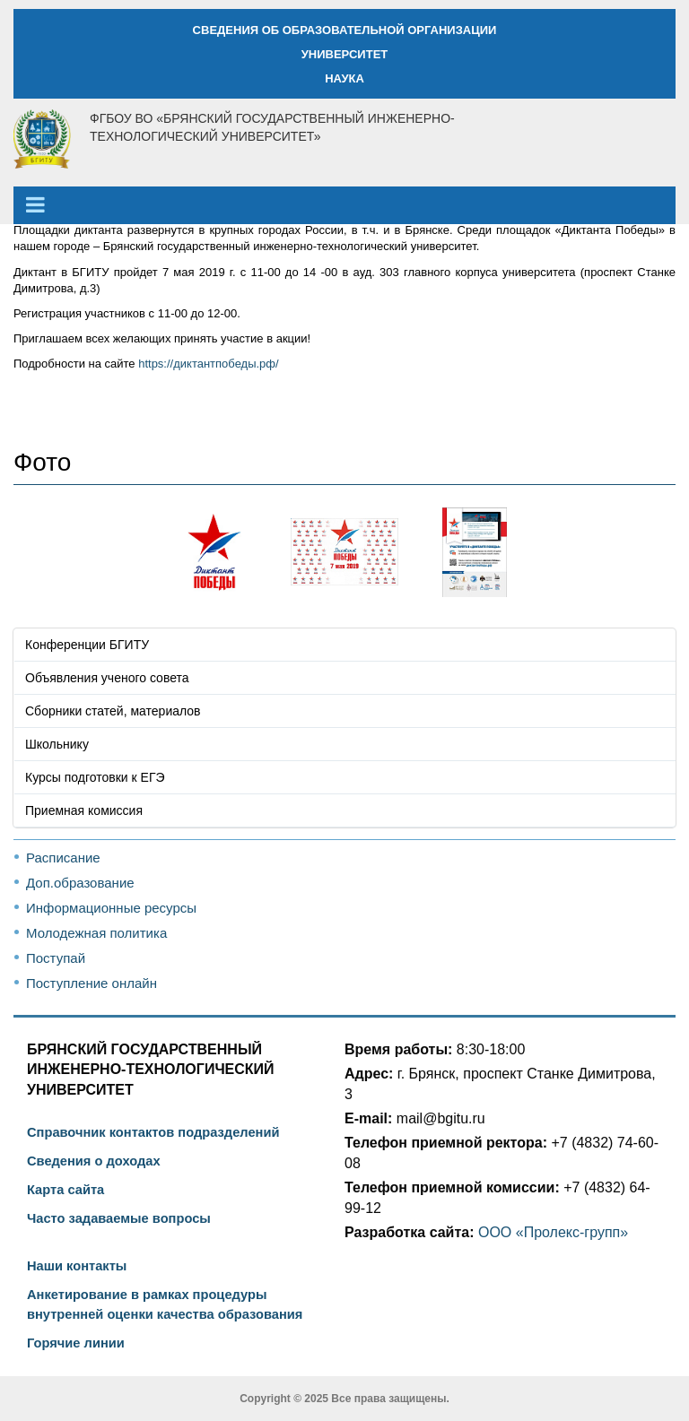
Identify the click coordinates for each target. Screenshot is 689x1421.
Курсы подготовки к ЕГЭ (95, 777)
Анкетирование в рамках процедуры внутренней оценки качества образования (164, 1304)
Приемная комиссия (84, 810)
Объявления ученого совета (107, 678)
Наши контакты (76, 1266)
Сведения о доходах (94, 1161)
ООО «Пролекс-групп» (553, 1232)
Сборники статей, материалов (113, 711)
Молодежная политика (96, 932)
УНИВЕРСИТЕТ (344, 54)
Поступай (55, 958)
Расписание (63, 857)
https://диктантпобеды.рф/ (208, 363)
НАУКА (344, 78)
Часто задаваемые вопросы (119, 1218)
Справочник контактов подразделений (153, 1132)
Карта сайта (65, 1190)
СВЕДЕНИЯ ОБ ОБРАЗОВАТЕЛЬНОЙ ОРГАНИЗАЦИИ (345, 30)
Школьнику (57, 744)
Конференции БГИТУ (87, 644)
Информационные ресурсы (111, 907)
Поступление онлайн (91, 983)
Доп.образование (80, 882)
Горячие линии (76, 1343)
